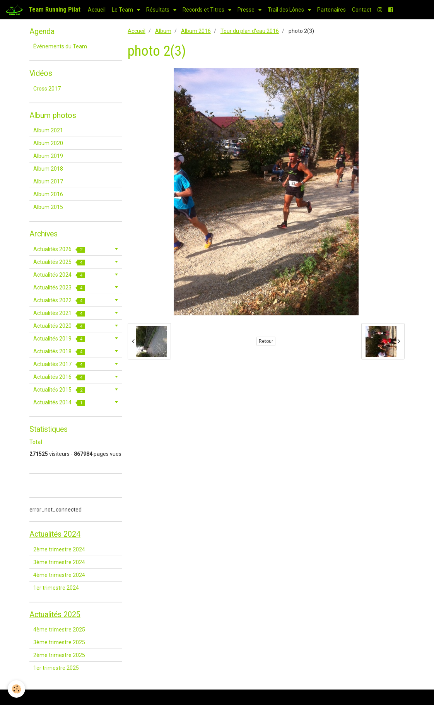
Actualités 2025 (59, 262)
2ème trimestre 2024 (59, 549)
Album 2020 (48, 143)
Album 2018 (48, 169)
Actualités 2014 (59, 402)
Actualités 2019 (59, 338)
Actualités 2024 (59, 275)
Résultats (158, 10)
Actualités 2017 (59, 364)
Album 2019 (48, 156)
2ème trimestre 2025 (59, 655)
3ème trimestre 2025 (59, 642)
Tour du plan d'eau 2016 (249, 31)
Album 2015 (48, 207)
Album (163, 31)
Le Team (123, 10)
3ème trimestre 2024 (59, 562)
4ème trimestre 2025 (59, 629)
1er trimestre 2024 (56, 588)
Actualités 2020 (59, 326)
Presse (247, 10)
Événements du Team (60, 46)
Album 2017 (48, 181)
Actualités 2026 (59, 249)
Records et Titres (204, 10)
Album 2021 (48, 130)
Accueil (97, 10)
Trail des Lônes (286, 10)
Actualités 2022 (59, 300)
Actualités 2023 (59, 287)
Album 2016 (196, 31)
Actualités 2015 (59, 390)
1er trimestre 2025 (56, 668)
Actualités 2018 (59, 351)
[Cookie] (16, 689)
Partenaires (331, 10)
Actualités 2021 (59, 313)
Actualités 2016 (59, 377)
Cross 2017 (47, 89)
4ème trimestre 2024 (59, 575)
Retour (266, 341)
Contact (361, 10)
